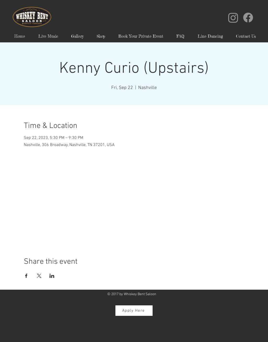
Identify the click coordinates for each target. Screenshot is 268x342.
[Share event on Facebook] (26, 276)
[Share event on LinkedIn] (51, 276)
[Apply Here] (134, 310)
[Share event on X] (39, 276)
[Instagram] (233, 17)
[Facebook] (248, 17)
